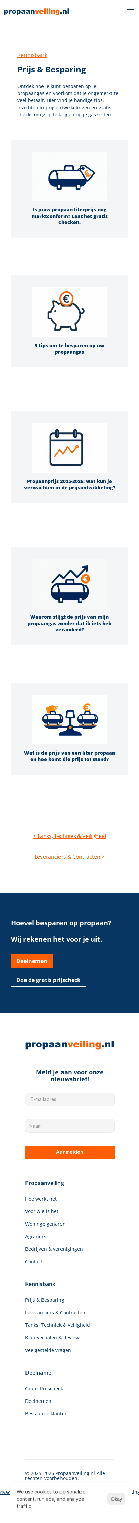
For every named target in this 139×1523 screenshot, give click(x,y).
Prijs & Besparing (44, 1300)
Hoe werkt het (41, 1198)
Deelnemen (38, 1401)
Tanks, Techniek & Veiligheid (57, 1325)
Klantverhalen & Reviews (53, 1337)
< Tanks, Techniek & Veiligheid (69, 836)
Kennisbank (32, 55)
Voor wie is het (41, 1211)
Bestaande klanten (46, 1413)
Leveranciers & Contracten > (69, 856)
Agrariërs (35, 1236)
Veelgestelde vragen (48, 1350)
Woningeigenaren (45, 1224)
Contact (33, 1261)
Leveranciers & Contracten (55, 1312)
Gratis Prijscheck (44, 1388)
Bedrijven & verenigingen (54, 1249)
